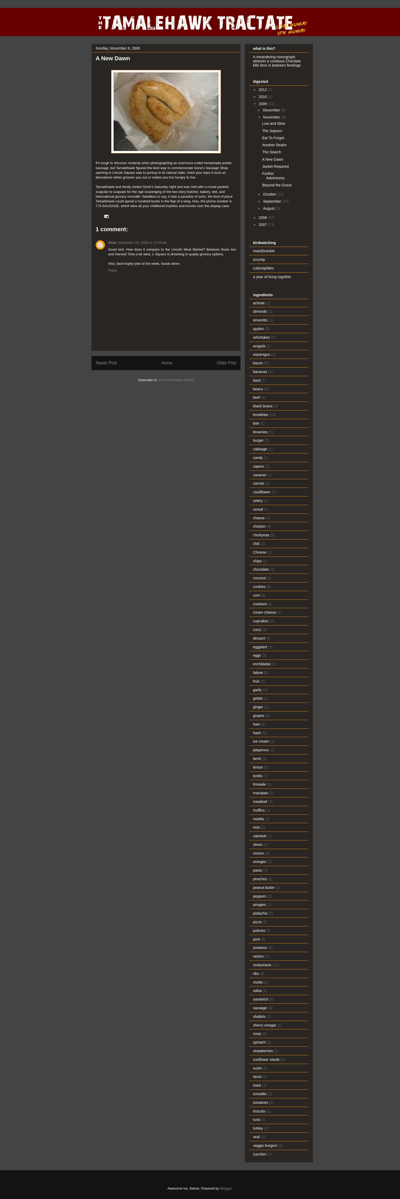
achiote (259, 303)
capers (258, 466)
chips (257, 561)
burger (258, 440)
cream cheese (264, 612)
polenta (259, 930)
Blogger (226, 1188)
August (269, 208)
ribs (256, 973)
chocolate (261, 569)
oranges (259, 862)
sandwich (260, 999)
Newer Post (106, 363)
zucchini (259, 1154)
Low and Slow (273, 123)
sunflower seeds (266, 1059)
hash (257, 733)
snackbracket (264, 251)
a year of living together (272, 277)
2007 (263, 225)
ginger (258, 707)
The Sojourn (272, 131)
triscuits (259, 1111)
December (272, 110)
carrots (258, 483)
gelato (258, 698)
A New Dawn (272, 159)
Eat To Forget (273, 138)
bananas (260, 372)
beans (258, 389)
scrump (259, 259)
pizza (257, 922)
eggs (257, 655)
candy (258, 458)
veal (256, 1137)
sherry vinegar (264, 1025)
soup (257, 1033)
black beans (263, 406)
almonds (260, 311)
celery (258, 501)
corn (256, 595)
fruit (256, 681)
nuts (256, 827)
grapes (258, 716)
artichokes (261, 337)
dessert (259, 638)
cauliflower (261, 492)
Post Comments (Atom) (176, 380)
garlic (257, 690)
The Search (271, 152)
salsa (257, 991)
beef (256, 397)
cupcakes (261, 621)
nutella (258, 819)
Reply (112, 270)
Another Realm (274, 145)
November (272, 117)
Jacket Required (275, 166)
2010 (263, 97)
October (270, 194)
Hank (112, 243)
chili (256, 544)
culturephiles (263, 268)
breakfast (260, 415)
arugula (259, 346)
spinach (259, 1042)
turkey (258, 1128)
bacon (258, 363)
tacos (257, 1076)
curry (257, 630)
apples (258, 329)
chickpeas (261, 535)
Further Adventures (273, 175)
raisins (258, 956)
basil (257, 380)
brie (256, 423)
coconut (259, 578)
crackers (260, 604)
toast (257, 1085)
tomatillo (260, 1094)
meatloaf (260, 802)
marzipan (260, 793)
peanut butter (264, 887)
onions (258, 853)
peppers (259, 896)
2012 (263, 90)
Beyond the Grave (277, 185)
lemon (258, 767)
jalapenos (261, 750)
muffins (259, 810)
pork (256, 939)
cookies (259, 587)
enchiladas (262, 664)
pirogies (259, 905)
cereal (258, 509)
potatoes (260, 948)
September (272, 201)
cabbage (260, 449)
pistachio (260, 913)
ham (256, 724)
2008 (263, 217)
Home (166, 363)
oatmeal (259, 836)
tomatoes (260, 1102)
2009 (263, 104)
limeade (259, 784)
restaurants (262, 965)
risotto (258, 982)
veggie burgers (265, 1145)
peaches (260, 879)
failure (258, 673)
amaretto (260, 320)
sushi (257, 1068)
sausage (260, 1008)
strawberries (263, 1051)
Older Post (226, 363)
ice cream (261, 741)
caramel (259, 475)
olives (258, 844)
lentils (258, 776)
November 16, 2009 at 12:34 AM (142, 243)
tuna (256, 1119)
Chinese (259, 552)
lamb (257, 759)
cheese (259, 518)
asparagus (261, 354)
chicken (259, 526)
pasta (257, 870)
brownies (260, 432)
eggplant (260, 647)
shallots (259, 1016)
